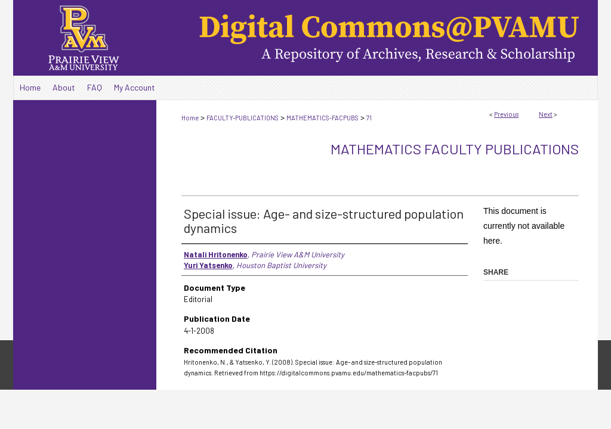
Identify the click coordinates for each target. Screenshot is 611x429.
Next (546, 114)
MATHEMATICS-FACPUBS (322, 118)
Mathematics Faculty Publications (455, 148)
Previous (506, 114)
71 (369, 118)
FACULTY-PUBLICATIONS (242, 118)
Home (190, 118)
